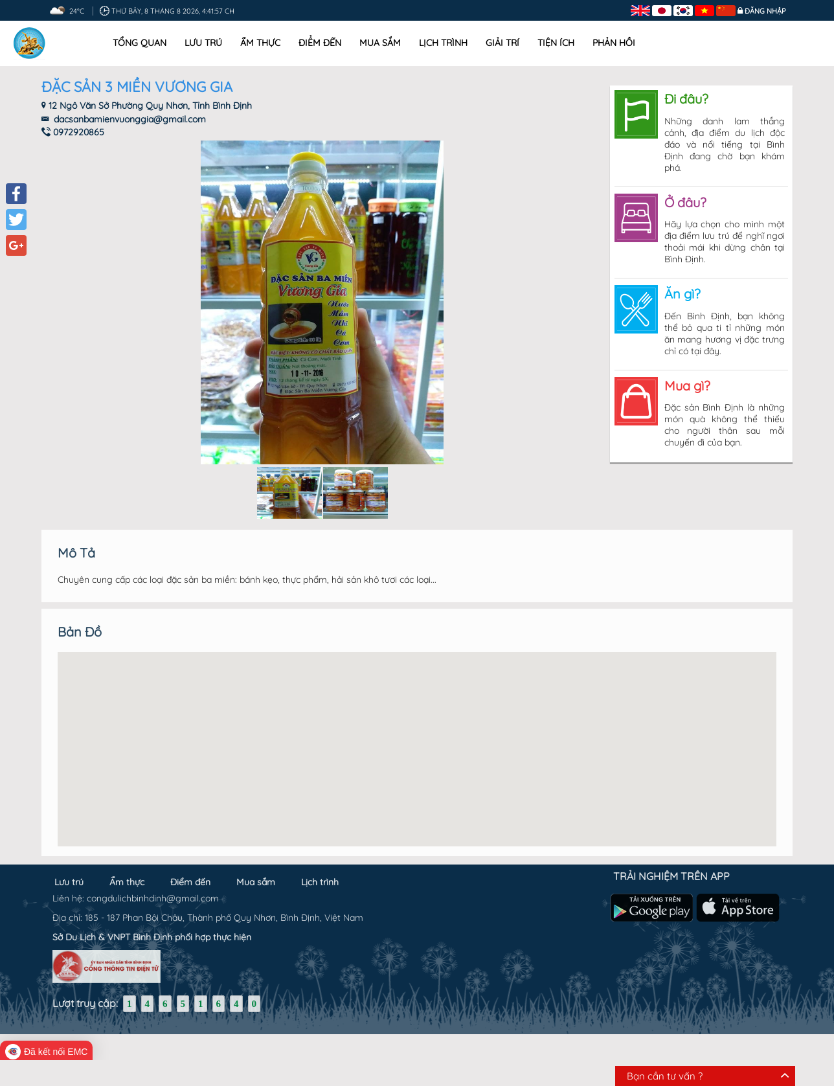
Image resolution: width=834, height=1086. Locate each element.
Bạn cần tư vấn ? (665, 1076)
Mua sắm (380, 43)
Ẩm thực (260, 43)
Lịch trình (443, 43)
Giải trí (502, 43)
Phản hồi (613, 43)
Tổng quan (139, 43)
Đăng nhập (765, 11)
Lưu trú (203, 43)
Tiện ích (555, 43)
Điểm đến (320, 43)
